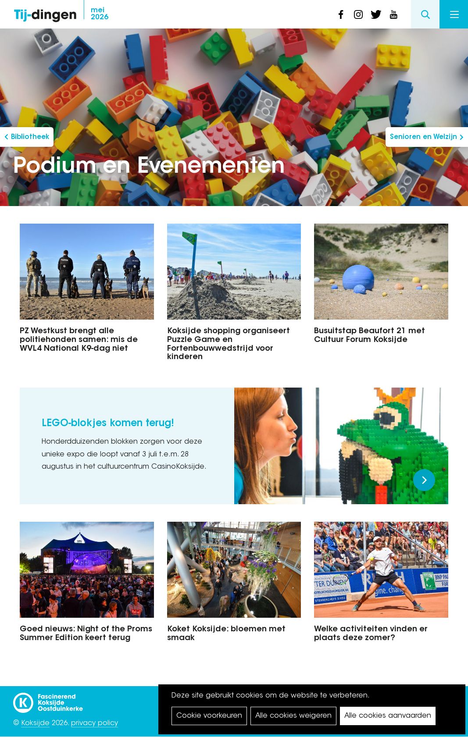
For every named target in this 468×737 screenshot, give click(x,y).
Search (425, 14)
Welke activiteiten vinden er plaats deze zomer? (371, 634)
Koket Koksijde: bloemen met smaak (226, 634)
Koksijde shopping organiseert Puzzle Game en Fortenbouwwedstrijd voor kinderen (228, 344)
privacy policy (94, 723)
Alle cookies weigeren (293, 715)
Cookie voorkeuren (209, 715)
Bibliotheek (30, 137)
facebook (341, 14)
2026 (99, 14)
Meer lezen (424, 480)
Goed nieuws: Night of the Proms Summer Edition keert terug (86, 634)
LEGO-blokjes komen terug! (108, 424)
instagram (358, 14)
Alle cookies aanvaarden (387, 715)
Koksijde (35, 723)
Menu (454, 14)
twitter (376, 14)
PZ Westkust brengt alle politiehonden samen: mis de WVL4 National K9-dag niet (79, 340)
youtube (393, 14)
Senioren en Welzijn (423, 137)
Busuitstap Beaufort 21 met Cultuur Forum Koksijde (369, 336)
